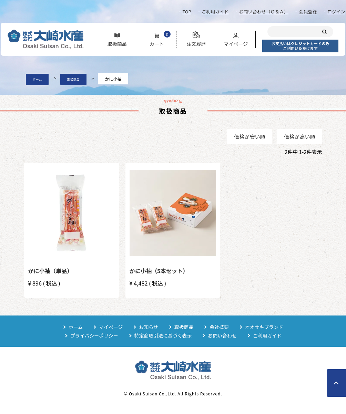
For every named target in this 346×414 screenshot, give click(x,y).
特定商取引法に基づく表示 (163, 335)
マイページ (111, 326)
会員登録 (308, 11)
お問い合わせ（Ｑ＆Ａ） (263, 11)
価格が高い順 (299, 136)
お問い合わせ (222, 335)
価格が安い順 (249, 136)
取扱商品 (73, 79)
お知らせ (148, 326)
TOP (186, 11)
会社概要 (219, 326)
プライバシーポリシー (94, 335)
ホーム (37, 79)
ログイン (336, 11)
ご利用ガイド (215, 11)
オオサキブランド (264, 326)
